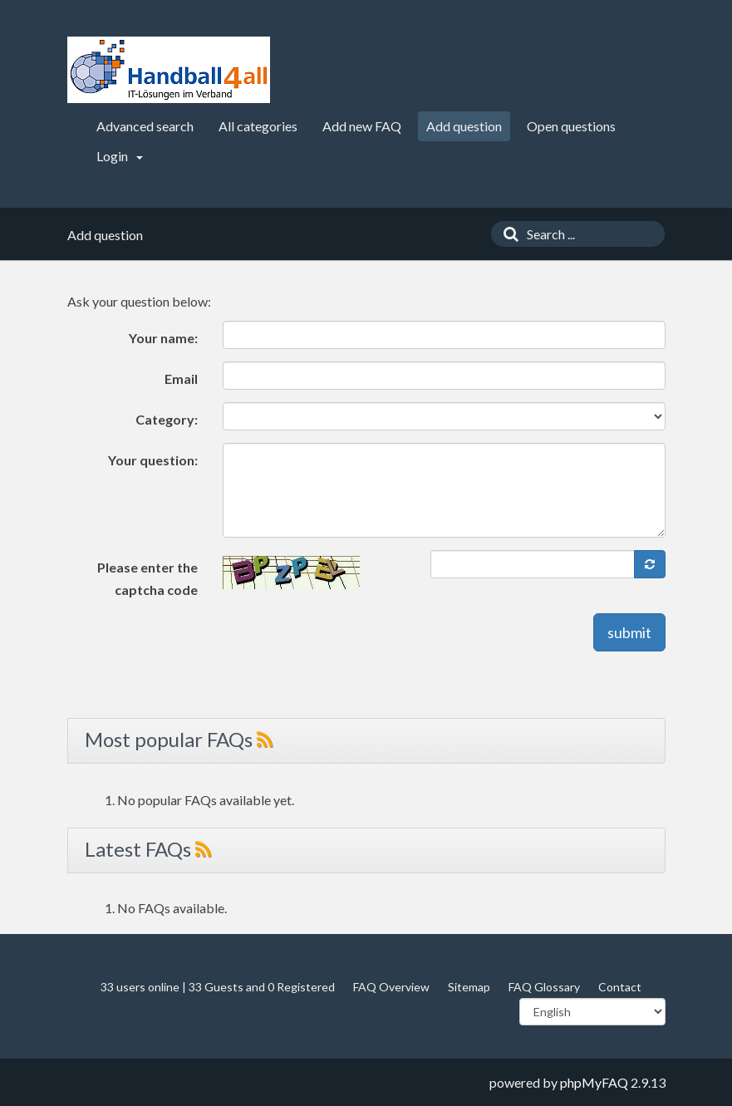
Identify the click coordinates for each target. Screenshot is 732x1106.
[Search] (507, 234)
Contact (619, 987)
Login (119, 156)
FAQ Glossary (544, 987)
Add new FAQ (361, 126)
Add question (464, 126)
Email (181, 378)
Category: (166, 419)
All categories (258, 126)
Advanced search (145, 126)
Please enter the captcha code (147, 578)
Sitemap (469, 987)
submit (629, 632)
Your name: (163, 338)
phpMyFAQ (594, 1082)
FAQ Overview (391, 987)
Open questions (571, 126)
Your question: (153, 460)
